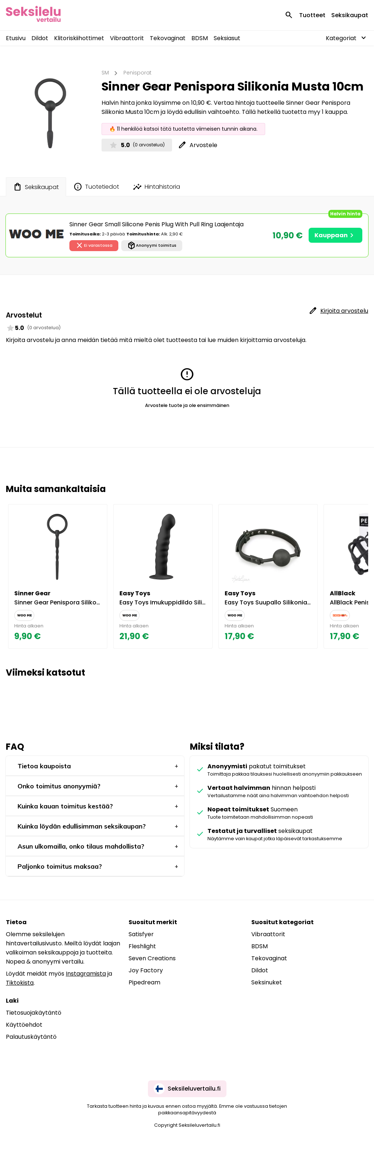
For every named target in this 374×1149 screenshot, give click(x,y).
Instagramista (86, 973)
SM (105, 72)
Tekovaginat (168, 38)
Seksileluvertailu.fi (187, 1088)
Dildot (39, 38)
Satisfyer (141, 934)
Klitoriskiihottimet (79, 38)
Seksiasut (227, 38)
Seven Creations (152, 958)
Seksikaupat (349, 15)
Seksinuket (266, 982)
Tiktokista (20, 983)
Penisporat (137, 72)
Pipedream (144, 982)
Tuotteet (312, 15)
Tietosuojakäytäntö (33, 1012)
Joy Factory (146, 970)
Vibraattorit (127, 38)
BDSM (199, 38)
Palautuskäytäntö (31, 1037)
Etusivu (16, 38)
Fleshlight (142, 946)
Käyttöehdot (24, 1025)
